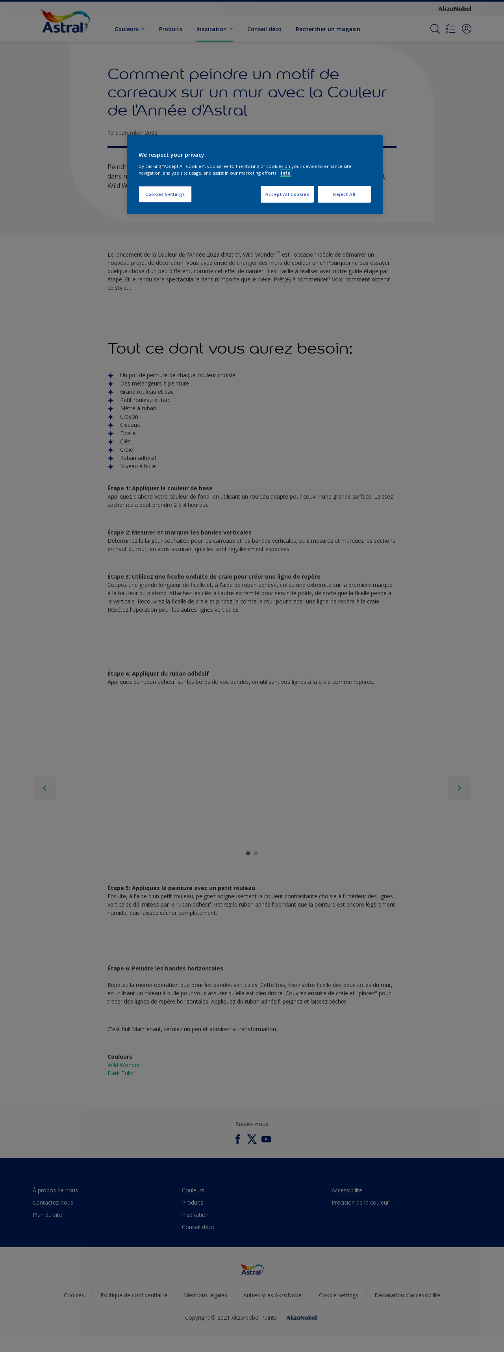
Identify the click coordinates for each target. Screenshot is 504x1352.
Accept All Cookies (287, 194)
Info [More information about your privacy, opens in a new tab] (286, 173)
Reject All (344, 194)
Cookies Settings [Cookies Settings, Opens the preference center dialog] (165, 194)
